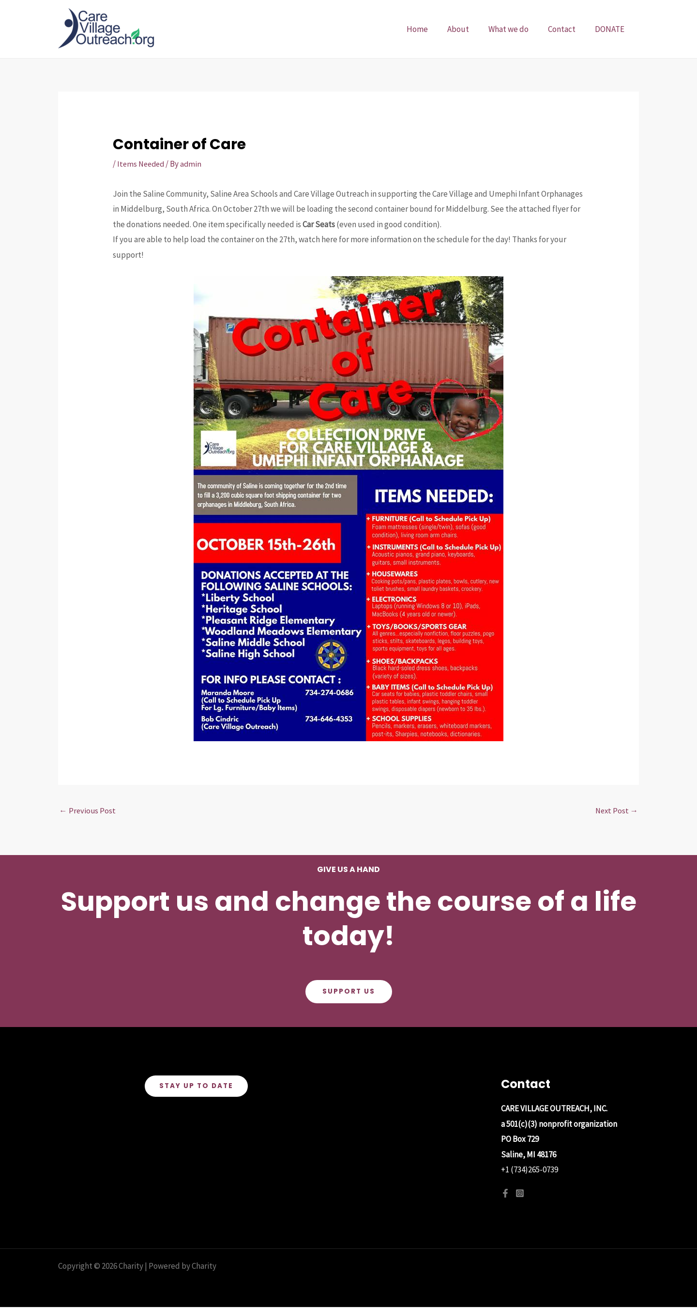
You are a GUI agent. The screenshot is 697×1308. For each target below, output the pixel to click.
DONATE (611, 29)
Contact (566, 29)
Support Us (348, 992)
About (468, 29)
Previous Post (88, 811)
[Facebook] (505, 1193)
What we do (516, 29)
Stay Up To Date (196, 1087)
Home (430, 29)
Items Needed (142, 163)
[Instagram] (519, 1193)
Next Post (615, 811)
